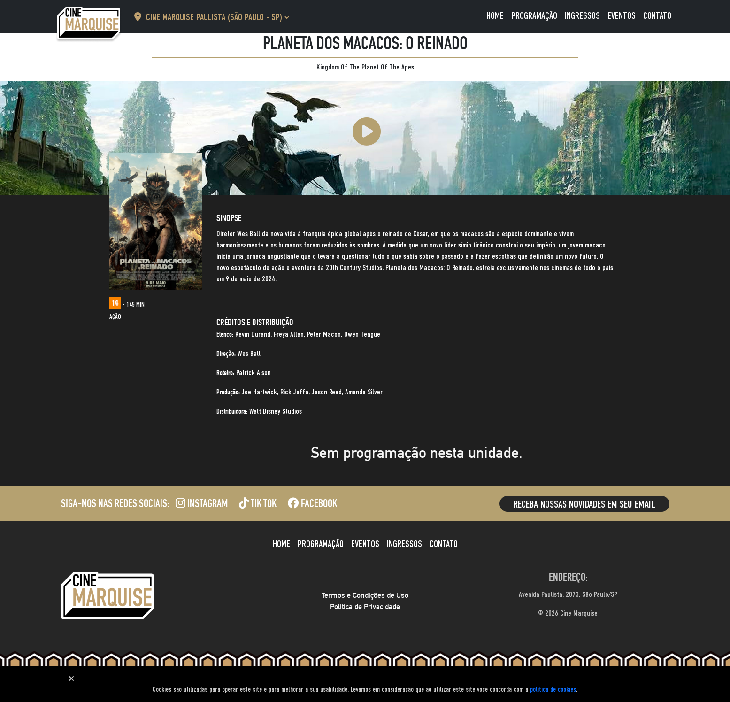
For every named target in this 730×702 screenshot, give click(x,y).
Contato (657, 16)
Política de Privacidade (365, 606)
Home (495, 16)
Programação (534, 16)
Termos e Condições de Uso (365, 595)
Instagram (202, 504)
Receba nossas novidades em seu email (584, 505)
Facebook (312, 504)
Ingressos (582, 16)
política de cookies (553, 689)
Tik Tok (258, 504)
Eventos (621, 16)
